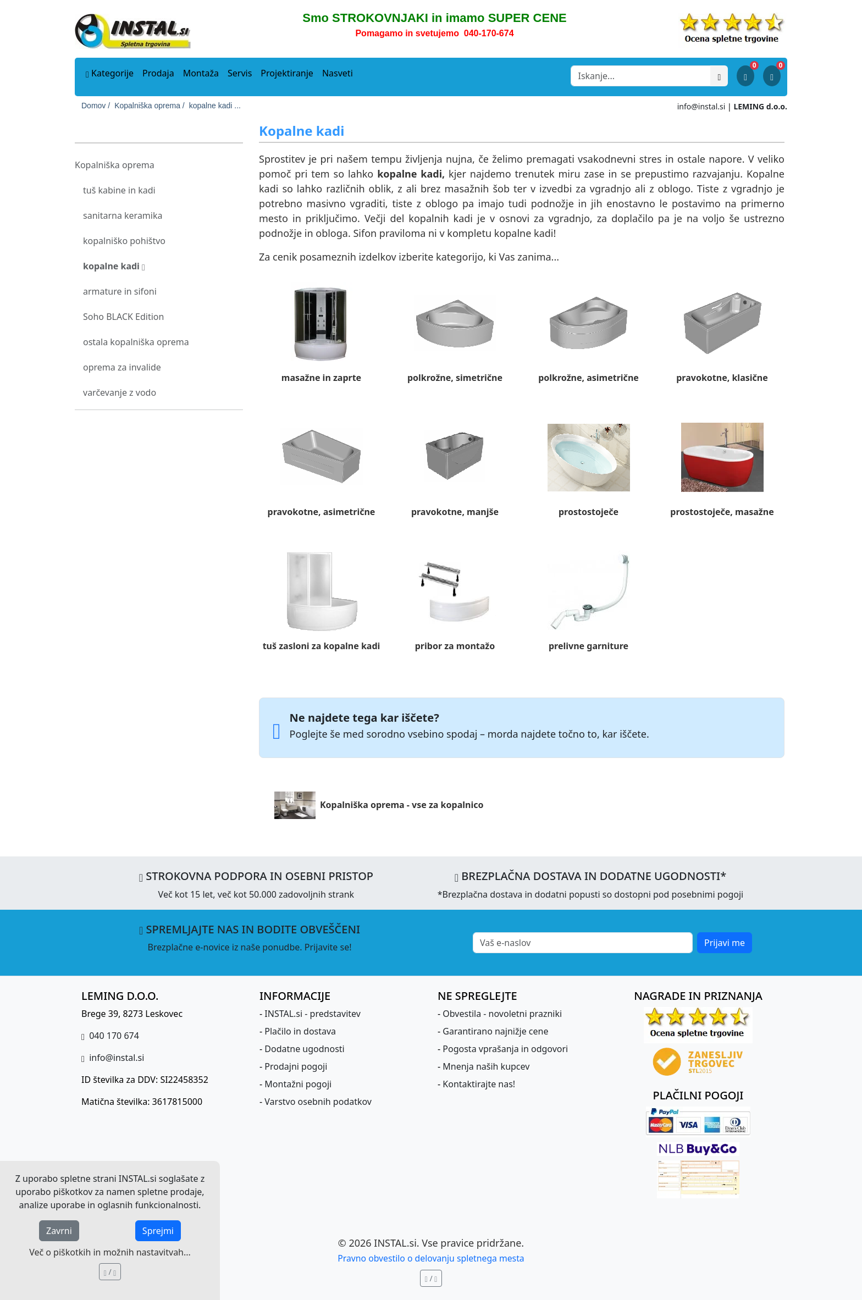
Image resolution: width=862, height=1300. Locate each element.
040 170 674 (113, 1036)
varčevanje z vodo (119, 392)
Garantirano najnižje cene (495, 1031)
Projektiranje (287, 73)
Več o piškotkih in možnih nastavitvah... (110, 1252)
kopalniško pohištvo (124, 241)
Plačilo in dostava (300, 1031)
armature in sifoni (120, 291)
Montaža (201, 73)
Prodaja (158, 73)
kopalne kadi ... (215, 105)
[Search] (641, 75)
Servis (240, 73)
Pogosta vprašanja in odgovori (505, 1049)
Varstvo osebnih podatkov (318, 1102)
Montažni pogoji (297, 1084)
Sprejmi (158, 1231)
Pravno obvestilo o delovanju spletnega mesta (431, 1258)
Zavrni (59, 1231)
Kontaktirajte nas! (479, 1084)
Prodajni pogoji (295, 1066)
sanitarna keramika (122, 215)
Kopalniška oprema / (149, 105)
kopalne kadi (114, 266)
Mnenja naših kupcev (486, 1066)
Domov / (95, 105)
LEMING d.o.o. (760, 106)
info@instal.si (701, 106)
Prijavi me (724, 943)
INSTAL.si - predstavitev (312, 1014)
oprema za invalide (122, 367)
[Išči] (719, 75)
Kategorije (110, 73)
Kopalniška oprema (114, 165)
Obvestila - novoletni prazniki (502, 1014)
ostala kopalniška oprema (136, 342)
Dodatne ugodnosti (304, 1049)
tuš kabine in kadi (119, 190)
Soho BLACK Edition (123, 317)
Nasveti (337, 73)
